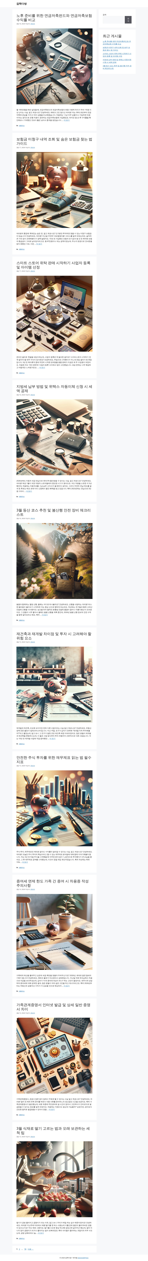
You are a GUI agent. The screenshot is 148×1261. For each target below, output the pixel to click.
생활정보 (22, 126)
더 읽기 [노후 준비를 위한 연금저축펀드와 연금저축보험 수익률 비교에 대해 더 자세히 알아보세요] (66, 120)
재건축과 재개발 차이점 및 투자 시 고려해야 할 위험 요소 (53, 635)
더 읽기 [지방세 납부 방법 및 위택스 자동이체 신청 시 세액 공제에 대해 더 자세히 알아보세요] (29, 491)
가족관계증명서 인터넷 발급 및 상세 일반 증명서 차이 (53, 1006)
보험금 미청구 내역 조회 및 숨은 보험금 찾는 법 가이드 (54, 141)
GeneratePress (83, 1258)
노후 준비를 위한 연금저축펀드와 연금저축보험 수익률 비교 (54, 17)
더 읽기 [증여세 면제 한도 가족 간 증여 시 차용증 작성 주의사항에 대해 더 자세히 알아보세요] (66, 986)
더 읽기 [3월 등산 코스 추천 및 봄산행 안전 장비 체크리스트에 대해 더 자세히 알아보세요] (45, 615)
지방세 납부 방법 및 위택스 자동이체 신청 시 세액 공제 (54, 388)
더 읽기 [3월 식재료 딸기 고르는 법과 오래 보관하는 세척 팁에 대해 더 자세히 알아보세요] (41, 1233)
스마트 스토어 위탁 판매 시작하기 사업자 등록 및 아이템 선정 (53, 264)
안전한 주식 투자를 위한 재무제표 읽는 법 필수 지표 (53, 759)
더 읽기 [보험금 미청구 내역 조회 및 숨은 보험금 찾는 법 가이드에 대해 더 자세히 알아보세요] (39, 244)
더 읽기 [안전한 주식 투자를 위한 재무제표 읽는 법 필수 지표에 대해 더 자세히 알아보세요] (25, 862)
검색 (104, 14)
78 (25, 1249)
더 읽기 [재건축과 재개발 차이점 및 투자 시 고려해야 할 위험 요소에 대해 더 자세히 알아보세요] (52, 738)
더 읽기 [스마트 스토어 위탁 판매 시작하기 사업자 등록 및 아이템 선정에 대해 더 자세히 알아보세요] (42, 367)
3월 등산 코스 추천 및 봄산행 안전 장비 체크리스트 (53, 512)
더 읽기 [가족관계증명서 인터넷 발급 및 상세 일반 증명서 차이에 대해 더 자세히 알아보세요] (52, 1109)
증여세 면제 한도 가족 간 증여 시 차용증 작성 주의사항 (52, 883)
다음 (30, 1249)
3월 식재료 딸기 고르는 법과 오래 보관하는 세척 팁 (53, 1130)
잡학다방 (21, 3)
